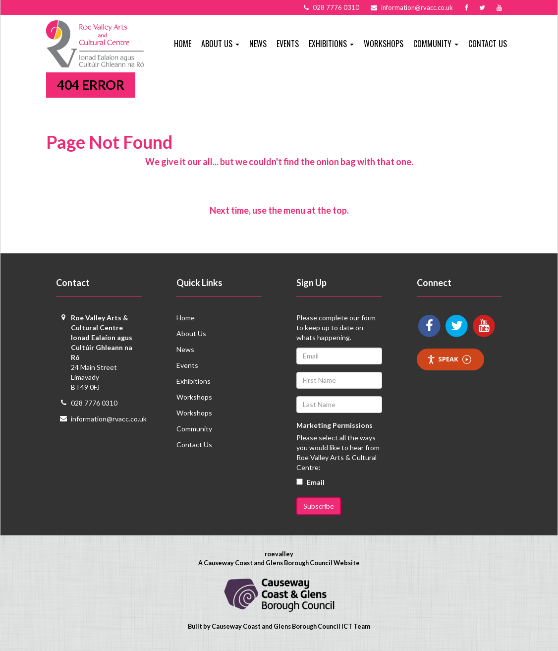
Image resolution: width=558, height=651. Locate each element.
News (258, 44)
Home (182, 44)
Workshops (383, 44)
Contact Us (487, 44)
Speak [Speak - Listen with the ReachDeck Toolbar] (449, 359)
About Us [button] (220, 44)
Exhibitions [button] (331, 44)
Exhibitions (193, 381)
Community (194, 428)
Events (288, 44)
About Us (191, 333)
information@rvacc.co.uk (109, 418)
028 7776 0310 (94, 403)
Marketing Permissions (334, 425)
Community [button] (435, 44)
